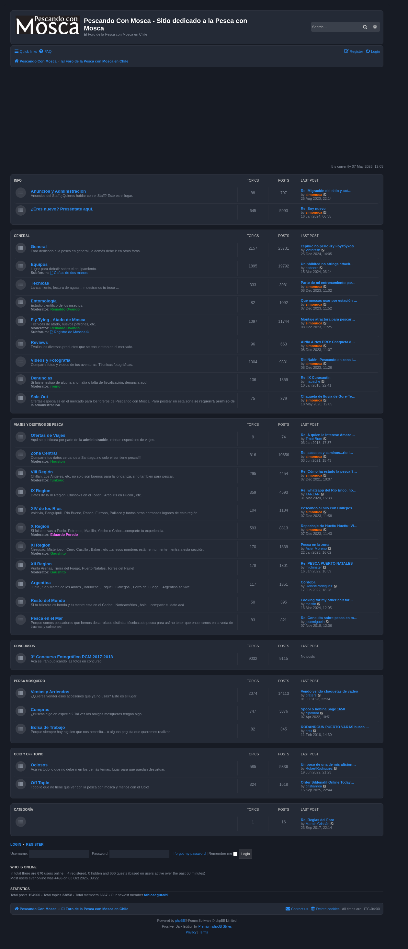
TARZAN (313, 494)
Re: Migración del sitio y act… (326, 191)
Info (18, 180)
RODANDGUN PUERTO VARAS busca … (335, 727)
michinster (314, 567)
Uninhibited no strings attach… (327, 264)
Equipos (39, 264)
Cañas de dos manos (69, 273)
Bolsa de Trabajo (48, 727)
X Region (40, 526)
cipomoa (312, 713)
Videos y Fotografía (50, 360)
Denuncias (41, 378)
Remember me (223, 853)
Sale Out (39, 396)
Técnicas (40, 283)
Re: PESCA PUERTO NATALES (327, 563)
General (22, 236)
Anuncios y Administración (58, 191)
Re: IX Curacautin (316, 377)
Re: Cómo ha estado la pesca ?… (329, 471)
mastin (311, 604)
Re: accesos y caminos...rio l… (327, 453)
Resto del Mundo (48, 600)
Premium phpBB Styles (215, 926)
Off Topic (40, 782)
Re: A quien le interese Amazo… (328, 435)
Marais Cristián (317, 824)
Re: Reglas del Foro (317, 820)
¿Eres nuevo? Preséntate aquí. (62, 209)
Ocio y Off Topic (28, 754)
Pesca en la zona (315, 545)
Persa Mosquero (29, 681)
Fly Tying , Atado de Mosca (58, 319)
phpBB (180, 920)
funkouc (57, 480)
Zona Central (44, 453)
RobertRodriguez (319, 586)
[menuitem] (45, 51)
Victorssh (313, 250)
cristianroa (314, 786)
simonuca (314, 195)
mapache (313, 381)
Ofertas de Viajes (48, 435)
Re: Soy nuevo (313, 208)
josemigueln (315, 622)
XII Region (41, 563)
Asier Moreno (316, 548)
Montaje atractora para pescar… (328, 319)
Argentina (41, 582)
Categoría (23, 809)
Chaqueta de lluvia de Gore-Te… (328, 396)
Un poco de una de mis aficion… (328, 764)
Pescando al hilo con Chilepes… (328, 508)
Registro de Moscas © (69, 332)
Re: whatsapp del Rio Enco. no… (329, 490)
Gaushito (58, 553)
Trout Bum (314, 439)
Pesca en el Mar (47, 618)
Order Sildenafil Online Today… (327, 782)
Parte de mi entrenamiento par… (328, 283)
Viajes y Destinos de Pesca (38, 424)
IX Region (41, 490)
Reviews (39, 342)
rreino (56, 386)
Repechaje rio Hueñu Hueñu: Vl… (329, 526)
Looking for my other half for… (327, 600)
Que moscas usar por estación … (329, 300)
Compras (40, 709)
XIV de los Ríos (46, 508)
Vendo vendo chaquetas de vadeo (329, 691)
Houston (58, 461)
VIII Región (42, 471)
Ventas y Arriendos (50, 691)
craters (311, 695)
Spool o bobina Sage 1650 (323, 709)
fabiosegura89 (156, 895)
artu (309, 731)
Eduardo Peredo (64, 535)
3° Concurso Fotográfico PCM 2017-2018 (72, 656)
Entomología (44, 301)
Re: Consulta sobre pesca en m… (329, 618)
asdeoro (312, 268)
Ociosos (39, 765)
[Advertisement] (204, 115)
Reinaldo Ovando (65, 309)
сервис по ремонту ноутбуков (327, 246)
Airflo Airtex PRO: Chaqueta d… (328, 342)
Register (35, 844)
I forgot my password (189, 853)
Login (15, 844)
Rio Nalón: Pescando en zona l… (328, 360)
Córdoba (308, 582)
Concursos (24, 646)
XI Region (41, 545)
